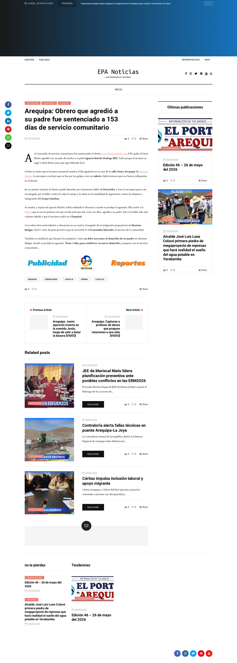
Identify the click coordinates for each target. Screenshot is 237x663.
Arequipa (32, 279)
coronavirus (51, 279)
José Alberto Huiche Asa (115, 153)
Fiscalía (100, 279)
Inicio (207, 59)
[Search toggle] (211, 73)
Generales (49, 103)
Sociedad (168, 235)
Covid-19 (69, 279)
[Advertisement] (118, 32)
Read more (93, 420)
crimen (84, 279)
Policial (64, 103)
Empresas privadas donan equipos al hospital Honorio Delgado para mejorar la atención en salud (125, 3)
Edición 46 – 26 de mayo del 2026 (43, 599)
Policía (28, 212)
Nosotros (29, 59)
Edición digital (171, 163)
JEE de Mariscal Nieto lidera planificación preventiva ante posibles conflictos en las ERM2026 (114, 391)
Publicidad (44, 59)
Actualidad (32, 103)
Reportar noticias (191, 59)
